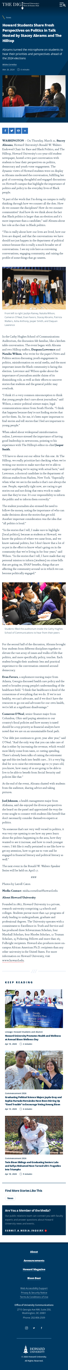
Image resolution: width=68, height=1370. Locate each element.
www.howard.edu (13, 960)
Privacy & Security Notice (34, 1292)
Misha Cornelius (9, 64)
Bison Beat (34, 1278)
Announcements (34, 1260)
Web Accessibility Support (34, 1288)
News (8, 17)
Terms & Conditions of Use (34, 1297)
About (34, 1251)
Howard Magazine (34, 1269)
